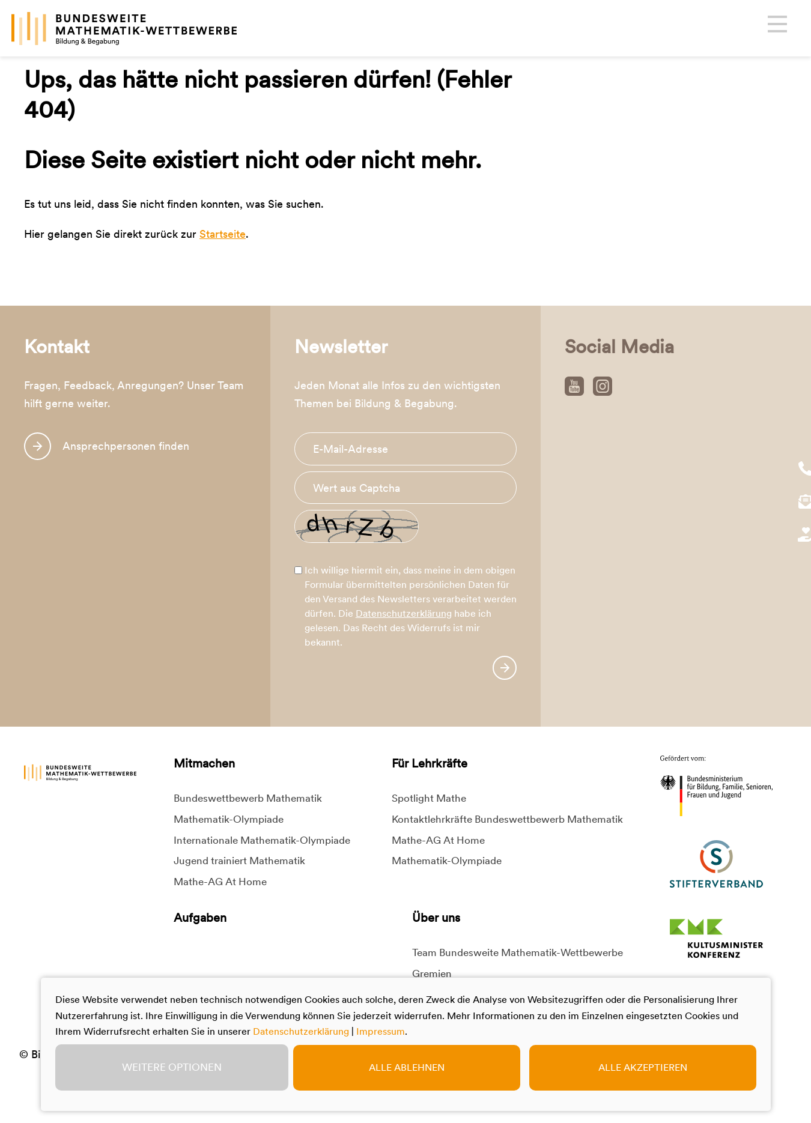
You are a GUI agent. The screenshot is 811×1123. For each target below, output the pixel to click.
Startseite (222, 234)
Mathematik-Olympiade (229, 819)
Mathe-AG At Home (220, 882)
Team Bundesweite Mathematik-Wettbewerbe (517, 952)
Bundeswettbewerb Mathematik (248, 798)
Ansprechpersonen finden (125, 446)
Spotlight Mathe (429, 798)
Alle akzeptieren (642, 1067)
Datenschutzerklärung (404, 613)
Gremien (432, 973)
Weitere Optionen (172, 1067)
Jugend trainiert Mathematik (239, 861)
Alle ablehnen (407, 1067)
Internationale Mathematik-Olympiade (262, 840)
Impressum (380, 1031)
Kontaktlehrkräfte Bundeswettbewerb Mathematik (507, 819)
